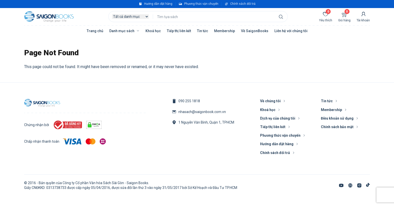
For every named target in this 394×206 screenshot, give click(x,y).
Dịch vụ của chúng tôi (277, 118)
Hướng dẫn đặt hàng (158, 4)
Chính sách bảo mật (337, 127)
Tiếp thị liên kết (179, 31)
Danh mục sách (121, 31)
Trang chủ (95, 31)
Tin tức (202, 31)
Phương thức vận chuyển (201, 4)
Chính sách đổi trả (243, 4)
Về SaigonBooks (254, 31)
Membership (224, 31)
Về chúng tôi (270, 101)
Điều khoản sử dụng (337, 118)
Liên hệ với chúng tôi (291, 31)
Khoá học (153, 31)
